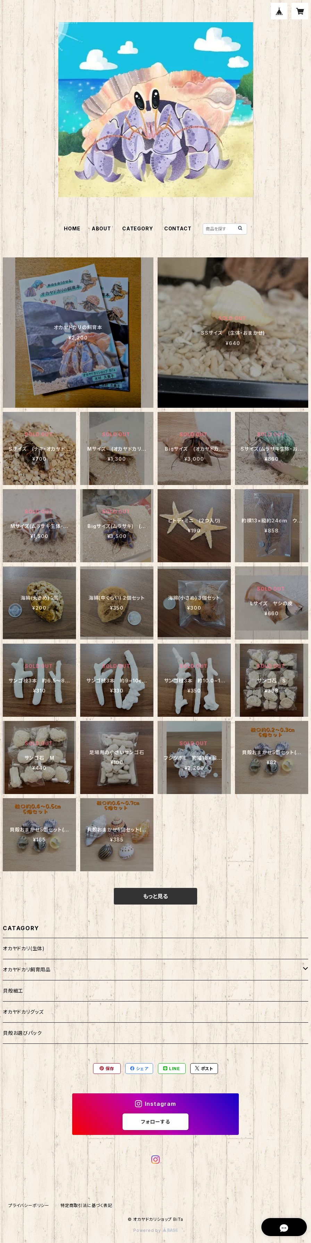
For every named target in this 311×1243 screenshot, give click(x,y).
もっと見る (155, 896)
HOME (72, 228)
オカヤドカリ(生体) (24, 948)
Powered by (155, 1230)
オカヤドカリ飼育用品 (27, 969)
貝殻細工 (13, 991)
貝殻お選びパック (22, 1033)
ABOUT (101, 228)
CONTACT (178, 228)
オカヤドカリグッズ (23, 1012)
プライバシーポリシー (28, 1205)
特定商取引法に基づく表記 (86, 1205)
